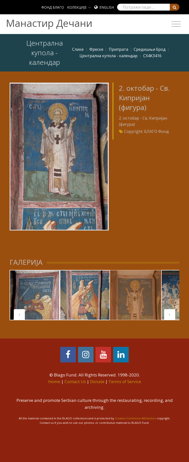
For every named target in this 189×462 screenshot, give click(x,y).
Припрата (118, 49)
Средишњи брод (150, 49)
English (106, 7)
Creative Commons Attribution (135, 418)
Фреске (96, 49)
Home (54, 381)
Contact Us (75, 381)
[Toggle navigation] (176, 24)
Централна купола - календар (108, 55)
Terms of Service (125, 381)
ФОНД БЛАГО (52, 7)
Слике (78, 49)
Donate (97, 381)
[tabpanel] (35, 295)
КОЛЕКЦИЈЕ (77, 7)
